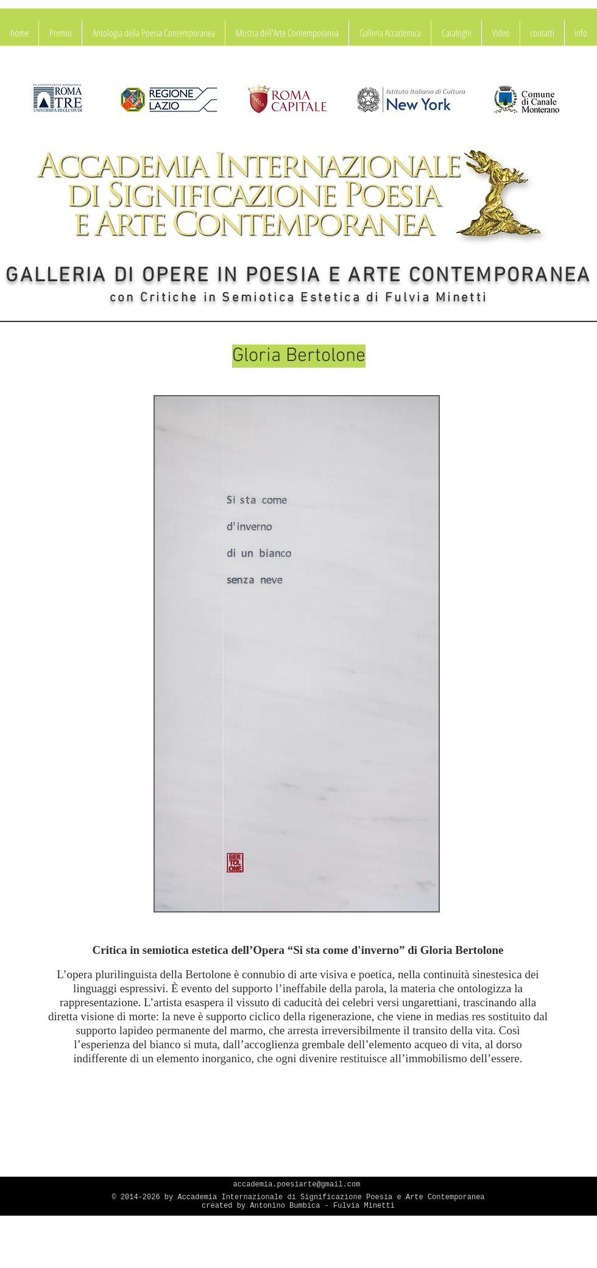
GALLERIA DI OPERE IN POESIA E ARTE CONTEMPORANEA (298, 276)
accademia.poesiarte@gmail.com (297, 1184)
